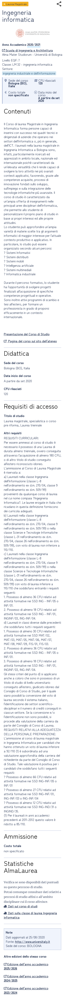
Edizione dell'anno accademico (26, 966)
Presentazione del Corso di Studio (27, 334)
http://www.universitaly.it (32, 941)
